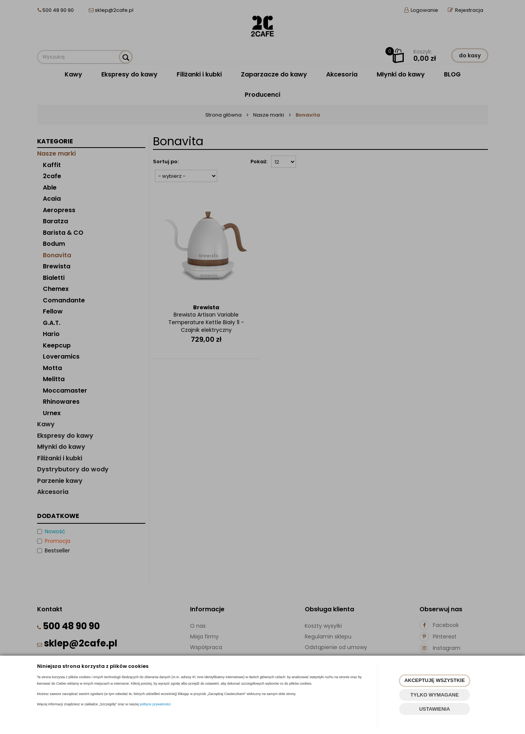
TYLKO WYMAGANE (434, 695)
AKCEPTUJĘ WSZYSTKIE (434, 680)
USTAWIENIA (434, 709)
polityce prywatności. (156, 704)
